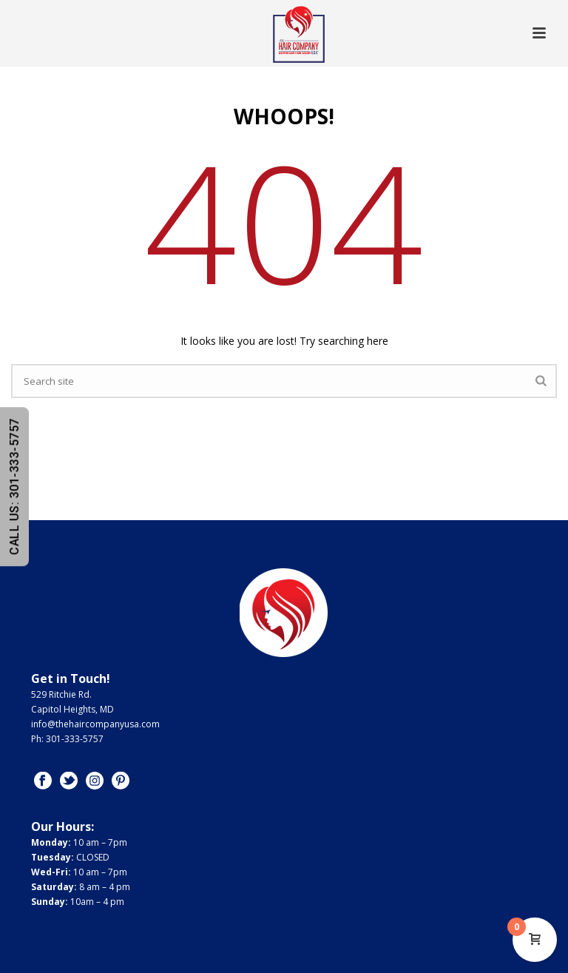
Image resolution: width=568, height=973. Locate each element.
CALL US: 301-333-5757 (14, 486)
